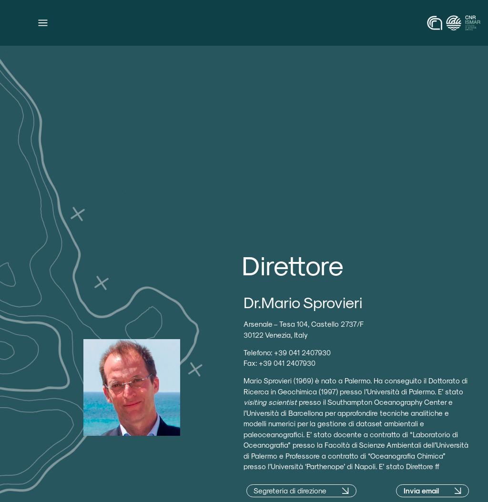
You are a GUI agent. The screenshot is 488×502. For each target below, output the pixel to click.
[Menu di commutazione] (42, 22)
